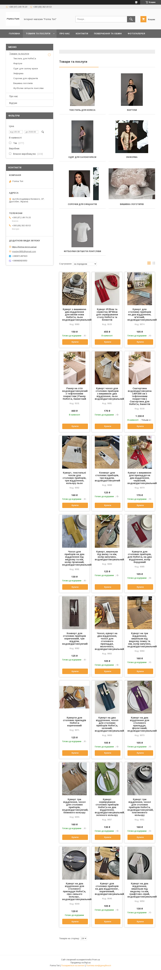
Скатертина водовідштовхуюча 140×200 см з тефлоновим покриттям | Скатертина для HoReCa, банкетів (139, 396)
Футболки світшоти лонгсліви (82, 251)
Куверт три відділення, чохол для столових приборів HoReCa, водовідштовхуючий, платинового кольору (139, 807)
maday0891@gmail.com (24, 251)
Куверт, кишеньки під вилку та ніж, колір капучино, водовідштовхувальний (107, 555)
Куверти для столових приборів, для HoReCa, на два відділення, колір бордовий (139, 556)
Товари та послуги (38, 33)
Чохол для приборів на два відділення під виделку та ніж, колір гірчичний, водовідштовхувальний (74, 558)
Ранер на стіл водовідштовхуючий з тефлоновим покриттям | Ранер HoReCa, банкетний (74, 393)
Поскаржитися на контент (73, 965)
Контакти (82, 33)
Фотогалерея (136, 33)
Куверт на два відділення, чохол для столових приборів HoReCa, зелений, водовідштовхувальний (107, 724)
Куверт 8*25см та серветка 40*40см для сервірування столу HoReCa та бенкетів (107, 314)
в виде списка (153, 264)
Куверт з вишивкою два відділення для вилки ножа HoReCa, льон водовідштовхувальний (74, 314)
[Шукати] (131, 19)
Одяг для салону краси (82, 157)
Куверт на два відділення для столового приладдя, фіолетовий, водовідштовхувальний (139, 724)
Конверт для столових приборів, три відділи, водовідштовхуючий (107, 476)
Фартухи (132, 110)
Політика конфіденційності (98, 965)
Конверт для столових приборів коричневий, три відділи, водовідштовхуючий (74, 638)
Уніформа (132, 157)
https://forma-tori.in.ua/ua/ (24, 246)
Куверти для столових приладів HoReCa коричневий (74, 721)
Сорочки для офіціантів (82, 204)
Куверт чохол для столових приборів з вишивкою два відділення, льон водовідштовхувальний (107, 393)
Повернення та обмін (108, 33)
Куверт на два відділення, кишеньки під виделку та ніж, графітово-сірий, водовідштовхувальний (139, 890)
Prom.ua (96, 960)
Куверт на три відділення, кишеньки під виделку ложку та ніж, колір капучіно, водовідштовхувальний (139, 640)
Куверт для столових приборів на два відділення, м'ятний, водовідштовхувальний (139, 314)
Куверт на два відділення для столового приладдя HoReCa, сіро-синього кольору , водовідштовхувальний (74, 891)
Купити (75, 342)
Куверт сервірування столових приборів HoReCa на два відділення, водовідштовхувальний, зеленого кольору (107, 807)
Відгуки (13, 103)
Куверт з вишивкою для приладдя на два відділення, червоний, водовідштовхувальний (139, 478)
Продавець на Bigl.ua (80, 962)
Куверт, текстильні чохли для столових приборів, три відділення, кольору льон (74, 478)
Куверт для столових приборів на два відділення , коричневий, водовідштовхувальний (107, 888)
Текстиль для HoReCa (82, 110)
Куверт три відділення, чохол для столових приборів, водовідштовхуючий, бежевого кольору (74, 806)
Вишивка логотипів (132, 204)
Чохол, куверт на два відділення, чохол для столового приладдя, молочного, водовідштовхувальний (107, 641)
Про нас (64, 33)
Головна (14, 33)
